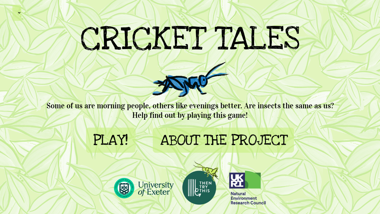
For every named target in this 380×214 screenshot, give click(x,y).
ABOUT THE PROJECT (223, 140)
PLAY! (110, 140)
